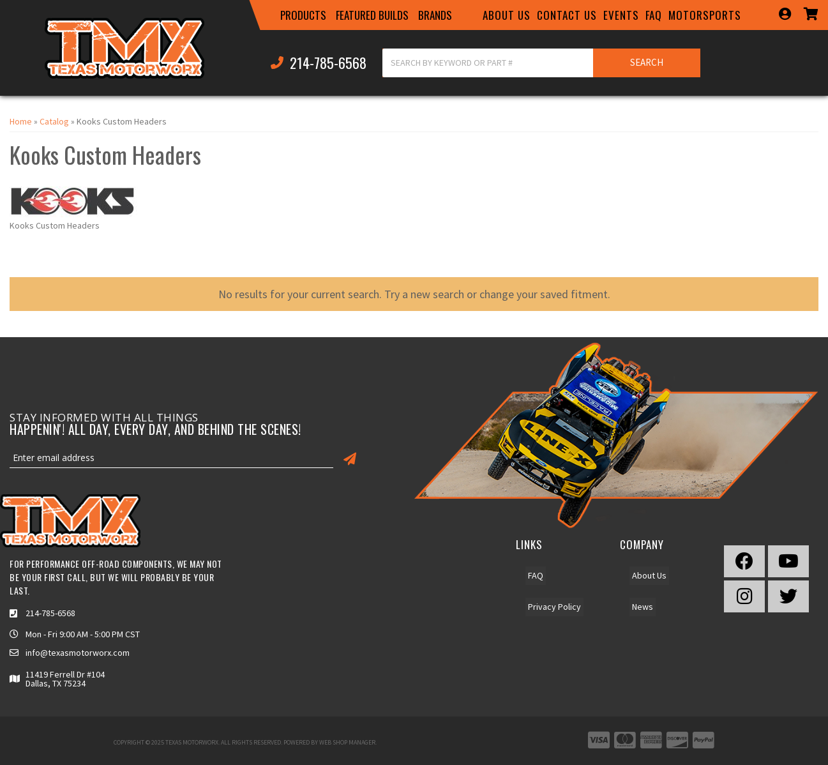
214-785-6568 (50, 613)
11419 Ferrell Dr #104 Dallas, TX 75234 (65, 679)
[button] (303, 15)
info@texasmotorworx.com (78, 652)
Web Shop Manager (347, 742)
